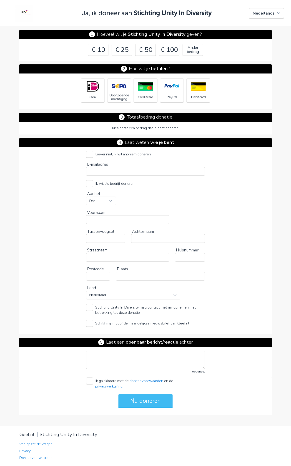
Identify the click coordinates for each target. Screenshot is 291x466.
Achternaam (143, 231)
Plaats (122, 269)
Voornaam (96, 212)
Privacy (25, 450)
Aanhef (93, 193)
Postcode (95, 269)
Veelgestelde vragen (36, 444)
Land (91, 288)
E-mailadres (97, 164)
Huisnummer (187, 250)
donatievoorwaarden (146, 380)
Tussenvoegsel (100, 231)
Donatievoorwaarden (35, 457)
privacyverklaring (109, 386)
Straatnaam (97, 250)
